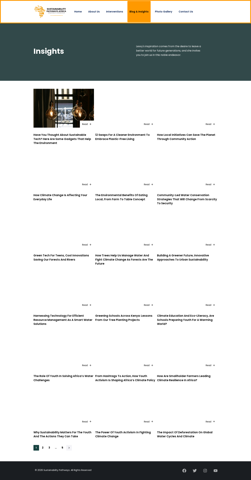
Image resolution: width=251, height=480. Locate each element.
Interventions (114, 11)
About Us (94, 11)
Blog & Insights (139, 11)
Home (78, 11)
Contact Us (186, 11)
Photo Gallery (163, 11)
